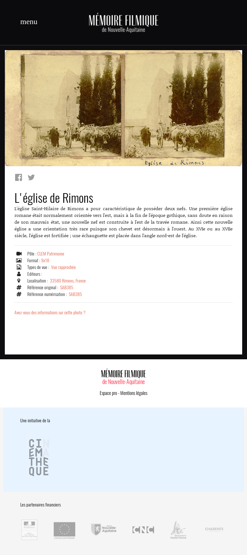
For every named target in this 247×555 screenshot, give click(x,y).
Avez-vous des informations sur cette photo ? (50, 312)
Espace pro (108, 393)
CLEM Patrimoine (50, 254)
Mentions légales (133, 393)
